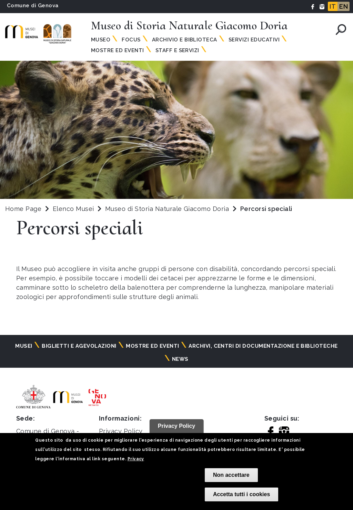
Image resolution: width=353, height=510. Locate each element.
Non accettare (231, 475)
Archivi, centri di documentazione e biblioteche (263, 346)
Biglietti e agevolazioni (79, 346)
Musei (23, 346)
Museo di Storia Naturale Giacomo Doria (168, 208)
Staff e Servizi (177, 50)
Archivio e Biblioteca (184, 40)
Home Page (23, 208)
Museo (100, 40)
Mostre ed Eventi (117, 50)
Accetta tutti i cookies (241, 494)
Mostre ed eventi (152, 346)
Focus (131, 40)
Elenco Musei (73, 208)
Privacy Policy (121, 431)
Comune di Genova (33, 5)
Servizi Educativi (254, 40)
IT (333, 6)
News (180, 359)
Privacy (136, 458)
